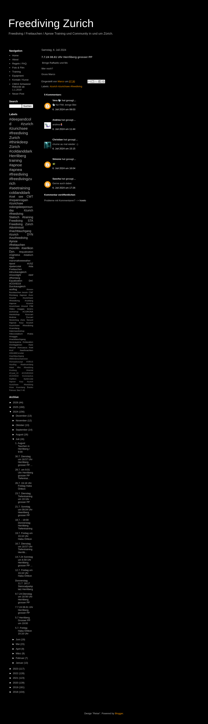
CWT (30, 196)
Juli (18, 439)
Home (15, 55)
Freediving (16, 220)
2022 (16, 673)
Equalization (15, 280)
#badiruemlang (26, 365)
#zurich (13, 234)
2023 (16, 668)
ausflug (13, 289)
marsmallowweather (20, 260)
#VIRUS (29, 362)
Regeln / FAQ (19, 63)
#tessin (12, 347)
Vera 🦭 (56, 100)
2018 (16, 692)
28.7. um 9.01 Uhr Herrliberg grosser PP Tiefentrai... (24, 474)
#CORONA (27, 311)
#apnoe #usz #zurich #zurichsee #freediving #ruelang (21, 298)
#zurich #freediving (21, 212)
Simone (56, 159)
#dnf (31, 275)
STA (30, 220)
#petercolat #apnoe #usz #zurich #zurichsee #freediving (21, 382)
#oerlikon (27, 248)
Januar (20, 662)
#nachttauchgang (20, 231)
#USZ (30, 263)
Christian (57, 139)
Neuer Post (18, 93)
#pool (12, 263)
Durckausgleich (17, 286)
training (15, 160)
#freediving (18, 174)
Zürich (14, 146)
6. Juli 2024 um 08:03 (63, 109)
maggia (20, 309)
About (15, 59)
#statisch (28, 255)
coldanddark (19, 192)
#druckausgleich (18, 272)
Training (16, 71)
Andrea (56, 119)
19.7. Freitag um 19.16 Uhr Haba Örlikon (24, 536)
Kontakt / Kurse (20, 79)
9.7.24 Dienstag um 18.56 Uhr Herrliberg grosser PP (23, 598)
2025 (16, 407)
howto (83, 200)
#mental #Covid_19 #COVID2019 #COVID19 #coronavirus (21, 373)
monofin (14, 248)
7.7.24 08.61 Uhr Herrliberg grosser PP (24, 610)
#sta (31, 266)
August (20, 434)
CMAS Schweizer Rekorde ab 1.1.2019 (21, 87)
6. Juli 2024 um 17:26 (63, 187)
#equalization (26, 251)
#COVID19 (15, 283)
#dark (11, 368)
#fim (19, 368)
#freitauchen (17, 244)
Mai (18, 644)
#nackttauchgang (17, 339)
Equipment (18, 75)
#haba (30, 333)
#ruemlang (20, 387)
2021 (16, 678)
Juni (18, 639)
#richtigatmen (15, 345)
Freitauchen (15, 269)
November (22, 420)
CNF (31, 292)
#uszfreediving (18, 237)
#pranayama (15, 342)
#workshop (14, 314)
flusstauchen (15, 292)
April (18, 648)
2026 (16, 402)
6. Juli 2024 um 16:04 (63, 168)
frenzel (30, 320)
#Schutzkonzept (16, 362)
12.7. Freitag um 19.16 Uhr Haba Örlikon (24, 573)
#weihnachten (26, 350)
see (21, 196)
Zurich (14, 137)
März (19, 653)
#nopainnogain (18, 200)
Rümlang (13, 295)
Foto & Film (18, 67)
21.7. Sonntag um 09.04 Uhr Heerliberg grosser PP (23, 511)
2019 (16, 687)
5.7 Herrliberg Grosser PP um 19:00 (22, 620)
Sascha (56, 178)
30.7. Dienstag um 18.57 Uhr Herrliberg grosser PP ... (23, 460)
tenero (30, 309)
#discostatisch (16, 333)
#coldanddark (20, 151)
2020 (16, 682)
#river (11, 387)
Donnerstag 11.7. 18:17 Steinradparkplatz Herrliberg (24, 585)
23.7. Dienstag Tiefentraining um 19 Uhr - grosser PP (23, 497)
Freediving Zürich (21, 224)
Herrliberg (17, 156)
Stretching (14, 320)
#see (31, 345)
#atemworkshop (16, 331)
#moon (30, 289)
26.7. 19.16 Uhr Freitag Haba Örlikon (23, 486)
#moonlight (15, 275)
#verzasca (22, 347)
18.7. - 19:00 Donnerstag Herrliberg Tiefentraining (23, 524)
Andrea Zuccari (21, 317)
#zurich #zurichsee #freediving (66, 86)
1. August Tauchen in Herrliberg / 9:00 (22, 447)
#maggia (13, 336)
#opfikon (12, 379)
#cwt (12, 196)
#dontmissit (16, 227)
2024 (16, 411)
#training (27, 217)
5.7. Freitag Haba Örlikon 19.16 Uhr (23, 630)
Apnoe (13, 241)
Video (12, 309)
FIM (31, 306)
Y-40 (23, 390)
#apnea (15, 169)
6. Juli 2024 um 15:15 (63, 148)
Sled (18, 390)
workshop (13, 311)
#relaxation (28, 342)
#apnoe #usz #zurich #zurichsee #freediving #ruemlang (21, 325)
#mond (24, 306)
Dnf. (31, 280)
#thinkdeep (18, 142)
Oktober (20, 425)
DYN (30, 234)
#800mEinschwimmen (18, 359)
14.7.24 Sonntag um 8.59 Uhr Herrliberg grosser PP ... (24, 561)
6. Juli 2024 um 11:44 (63, 129)
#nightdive (14, 255)
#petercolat (15, 266)
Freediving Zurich (51, 23)
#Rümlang (14, 278)
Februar (20, 658)
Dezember (22, 415)
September (22, 429)
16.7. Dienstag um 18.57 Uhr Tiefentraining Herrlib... (23, 548)
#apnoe (15, 165)
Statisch (14, 217)
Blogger (119, 713)
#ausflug (12, 365)
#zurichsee (16, 203)
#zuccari (29, 314)
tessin (25, 292)
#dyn (11, 257)
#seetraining (19, 188)
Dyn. (12, 251)
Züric (22, 320)
